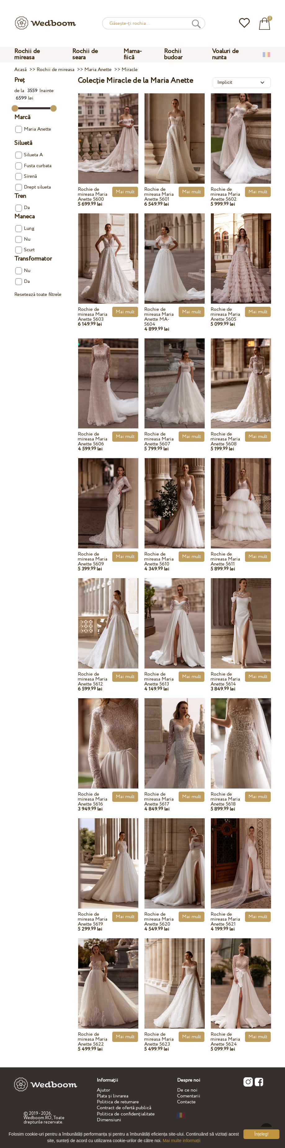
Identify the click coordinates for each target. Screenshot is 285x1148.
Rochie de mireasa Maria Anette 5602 (225, 194)
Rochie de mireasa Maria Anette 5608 (225, 439)
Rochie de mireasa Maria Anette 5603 (92, 314)
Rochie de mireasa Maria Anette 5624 (225, 1039)
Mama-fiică (132, 54)
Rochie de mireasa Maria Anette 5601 (159, 194)
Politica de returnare (118, 1102)
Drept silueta (33, 187)
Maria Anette (33, 129)
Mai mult (125, 191)
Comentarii (188, 1096)
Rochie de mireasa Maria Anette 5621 (225, 919)
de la (26, 90)
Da (22, 207)
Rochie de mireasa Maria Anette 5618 (225, 799)
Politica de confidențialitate (126, 1114)
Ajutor (103, 1090)
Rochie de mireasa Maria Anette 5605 (225, 314)
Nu (22, 239)
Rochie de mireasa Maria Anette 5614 (225, 679)
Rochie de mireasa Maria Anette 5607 (159, 439)
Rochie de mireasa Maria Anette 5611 (225, 559)
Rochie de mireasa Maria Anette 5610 (159, 559)
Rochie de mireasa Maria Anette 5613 (159, 679)
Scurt (25, 249)
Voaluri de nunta (225, 54)
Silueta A (29, 155)
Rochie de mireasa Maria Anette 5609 (92, 559)
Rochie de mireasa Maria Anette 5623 (159, 1039)
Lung (24, 228)
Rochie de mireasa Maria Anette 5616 (92, 799)
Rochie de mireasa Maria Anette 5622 (92, 1039)
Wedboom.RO (37, 1118)
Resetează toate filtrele (37, 294)
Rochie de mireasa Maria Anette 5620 (159, 919)
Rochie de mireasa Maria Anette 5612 (92, 679)
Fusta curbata (33, 165)
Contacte (186, 1102)
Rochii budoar (173, 54)
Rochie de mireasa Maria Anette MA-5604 (159, 317)
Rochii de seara (85, 54)
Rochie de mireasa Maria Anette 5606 (92, 439)
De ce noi (187, 1090)
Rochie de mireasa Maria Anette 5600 (92, 194)
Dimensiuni (109, 1119)
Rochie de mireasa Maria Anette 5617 (159, 799)
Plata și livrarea (112, 1096)
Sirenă (26, 176)
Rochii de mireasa (27, 54)
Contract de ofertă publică (124, 1107)
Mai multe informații (181, 1140)
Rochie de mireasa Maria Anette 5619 (92, 919)
